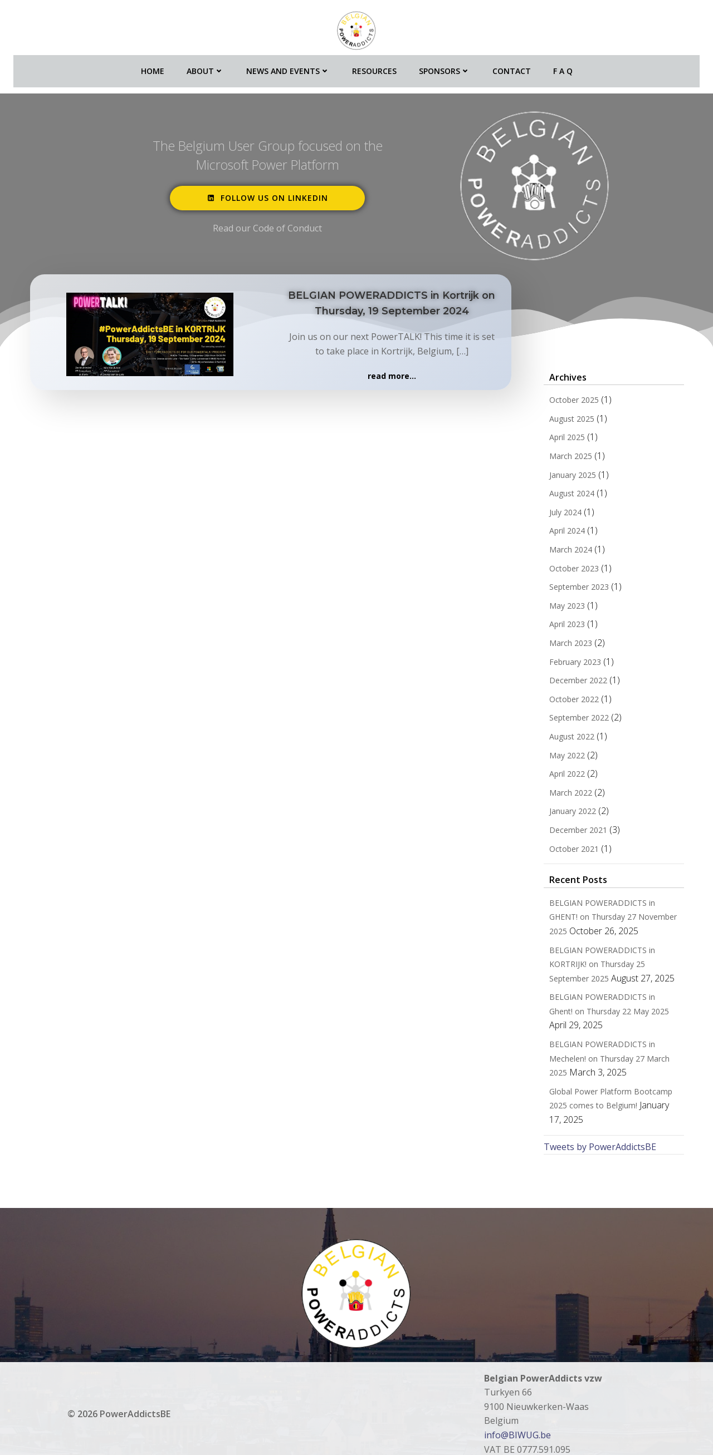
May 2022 (560, 756)
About (205, 61)
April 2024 (560, 532)
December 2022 (571, 682)
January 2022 (565, 812)
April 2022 (560, 775)
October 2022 (567, 700)
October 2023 (567, 569)
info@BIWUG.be (517, 1408)
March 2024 (563, 550)
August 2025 (564, 420)
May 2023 (560, 606)
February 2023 (568, 663)
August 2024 (564, 495)
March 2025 (563, 457)
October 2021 (567, 850)
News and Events (288, 61)
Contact (511, 61)
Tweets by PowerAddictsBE (592, 1119)
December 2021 (571, 831)
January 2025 (565, 476)
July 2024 (558, 513)
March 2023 (563, 644)
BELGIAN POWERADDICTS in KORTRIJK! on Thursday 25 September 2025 (611, 965)
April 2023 (560, 625)
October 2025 (567, 401)
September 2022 (572, 719)
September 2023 (572, 588)
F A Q (563, 61)
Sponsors (444, 61)
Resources (374, 61)
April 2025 (560, 438)
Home (152, 61)
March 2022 (563, 793)
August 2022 (564, 737)
